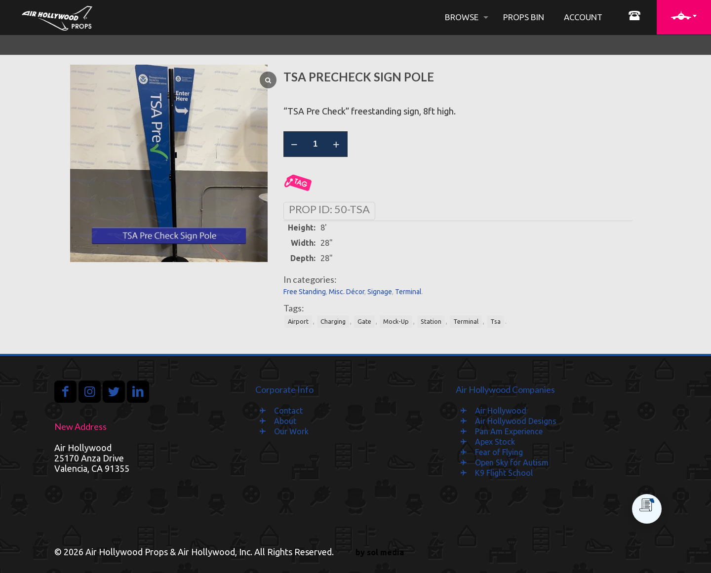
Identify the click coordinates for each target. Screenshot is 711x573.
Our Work (291, 431)
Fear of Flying (499, 452)
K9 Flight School (504, 472)
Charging (333, 321)
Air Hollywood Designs (515, 421)
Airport (298, 321)
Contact (288, 410)
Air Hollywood (500, 410)
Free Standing (304, 292)
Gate (364, 321)
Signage (379, 292)
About (285, 421)
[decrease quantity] (294, 144)
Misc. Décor (346, 292)
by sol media (380, 552)
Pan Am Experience (509, 431)
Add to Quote (298, 183)
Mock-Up (396, 321)
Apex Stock (495, 441)
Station (431, 321)
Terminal (408, 292)
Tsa (495, 321)
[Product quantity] (315, 144)
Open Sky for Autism (512, 462)
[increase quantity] (336, 144)
